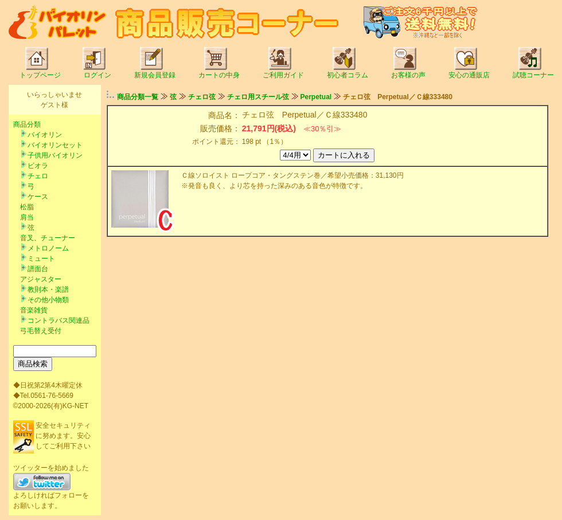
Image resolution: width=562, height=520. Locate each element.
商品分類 (27, 124)
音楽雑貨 (34, 310)
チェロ (38, 176)
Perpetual (316, 97)
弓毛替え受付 (40, 331)
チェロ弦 (202, 97)
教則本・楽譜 (48, 290)
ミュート (41, 259)
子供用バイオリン (55, 155)
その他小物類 (48, 300)
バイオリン (45, 135)
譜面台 (38, 269)
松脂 (27, 207)
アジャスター (40, 279)
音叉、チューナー (47, 238)
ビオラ (38, 166)
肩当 (27, 217)
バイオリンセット (55, 145)
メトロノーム (48, 248)
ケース (38, 197)
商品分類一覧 (137, 97)
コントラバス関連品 (58, 320)
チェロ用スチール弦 (258, 97)
